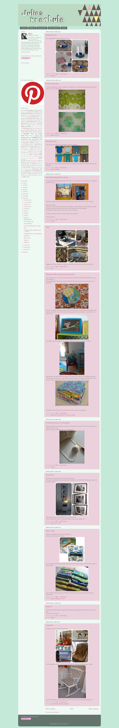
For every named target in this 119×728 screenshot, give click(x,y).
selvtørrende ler (32, 158)
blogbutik (53, 75)
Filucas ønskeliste (54, 28)
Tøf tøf (35, 172)
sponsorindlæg (31, 165)
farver (25, 124)
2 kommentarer (63, 74)
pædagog (36, 152)
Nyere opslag (50, 709)
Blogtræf (49, 606)
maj (25, 215)
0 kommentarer (63, 167)
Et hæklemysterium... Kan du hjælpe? (58, 423)
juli (25, 211)
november (27, 202)
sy (71, 415)
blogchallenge (38, 113)
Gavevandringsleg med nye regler (57, 177)
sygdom (33, 167)
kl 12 (41, 141)
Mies (47, 281)
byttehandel (33, 116)
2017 (24, 185)
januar (26, 249)
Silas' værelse (36, 162)
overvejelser (23, 151)
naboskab (25, 149)
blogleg (33, 115)
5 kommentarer (63, 133)
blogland (28, 115)
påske (41, 152)
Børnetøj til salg (51, 141)
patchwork (63, 415)
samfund (22, 156)
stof (37, 165)
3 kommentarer (63, 521)
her (68, 38)
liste (32, 144)
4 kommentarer (63, 413)
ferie (38, 124)
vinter (26, 175)
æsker (41, 175)
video (22, 175)
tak (23, 169)
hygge (37, 135)
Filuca (23, 126)
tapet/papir (35, 169)
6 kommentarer (63, 219)
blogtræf (53, 598)
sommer (23, 165)
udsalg (34, 173)
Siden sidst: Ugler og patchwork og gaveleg (60, 274)
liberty (27, 144)
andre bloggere (29, 110)
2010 (24, 198)
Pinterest (25, 152)
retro (24, 154)
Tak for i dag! (50, 531)
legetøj (22, 144)
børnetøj (29, 118)
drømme (39, 119)
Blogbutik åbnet (51, 35)
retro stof (57, 135)
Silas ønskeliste (42, 28)
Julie (31, 33)
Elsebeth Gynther (25, 123)
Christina (88, 341)
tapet (28, 169)
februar (26, 247)
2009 (24, 252)
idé (29, 137)
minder (22, 148)
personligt (39, 151)
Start (72, 709)
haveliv (40, 131)
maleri (39, 146)
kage (36, 141)
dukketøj (23, 121)
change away (39, 118)
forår (41, 126)
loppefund (66, 703)
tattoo (22, 170)
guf (36, 131)
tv (31, 172)
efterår (39, 121)
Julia (53, 182)
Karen (68, 563)
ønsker (24, 177)
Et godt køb (50, 475)
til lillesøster (28, 170)
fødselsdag (26, 128)
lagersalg (37, 143)
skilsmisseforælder (25, 163)
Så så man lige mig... (52, 83)
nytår (32, 149)
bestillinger (37, 111)
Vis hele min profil (25, 52)
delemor (25, 119)
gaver (28, 130)
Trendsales (57, 169)
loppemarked (24, 146)
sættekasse (40, 167)
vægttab (36, 175)
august (26, 208)
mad (32, 146)
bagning (29, 111)
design (30, 119)
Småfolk (34, 163)
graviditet (30, 131)
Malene (79, 180)
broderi (22, 116)
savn (24, 158)
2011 (24, 196)
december (26, 200)
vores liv (31, 175)
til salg (52, 169)
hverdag (30, 135)
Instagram (23, 141)
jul (31, 141)
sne (39, 163)
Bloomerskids (57, 87)
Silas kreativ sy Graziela (31, 160)
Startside (23, 28)
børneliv (23, 118)
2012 (24, 193)
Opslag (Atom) (55, 712)
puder (30, 152)
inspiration (35, 139)
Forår (48, 227)
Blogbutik (32, 28)
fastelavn (32, 124)
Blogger (67, 723)
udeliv (52, 268)
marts (25, 245)
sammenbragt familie (37, 156)
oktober (26, 204)
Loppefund (49, 625)
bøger (39, 116)
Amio (22, 110)
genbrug (61, 703)
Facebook (34, 123)
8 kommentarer (63, 702)
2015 (24, 187)
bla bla (23, 113)
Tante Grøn (79, 563)
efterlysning (30, 121)
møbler (32, 148)
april (25, 217)
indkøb (52, 135)
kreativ (58, 415)
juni (25, 213)
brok (27, 116)
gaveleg (53, 221)
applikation (53, 415)
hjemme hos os (54, 523)
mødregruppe (39, 148)
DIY (34, 119)
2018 (24, 183)
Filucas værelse (34, 126)
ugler (74, 415)
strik (41, 165)
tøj (39, 172)
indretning (24, 139)
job (28, 141)
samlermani (28, 156)
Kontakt (64, 28)
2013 (24, 191)
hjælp (22, 135)
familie (40, 123)
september (27, 206)
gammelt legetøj (55, 703)
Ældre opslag (93, 709)
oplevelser (38, 149)
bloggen (23, 115)
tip (41, 170)
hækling (53, 467)
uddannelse (23, 173)
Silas (60, 523)
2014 (24, 189)
